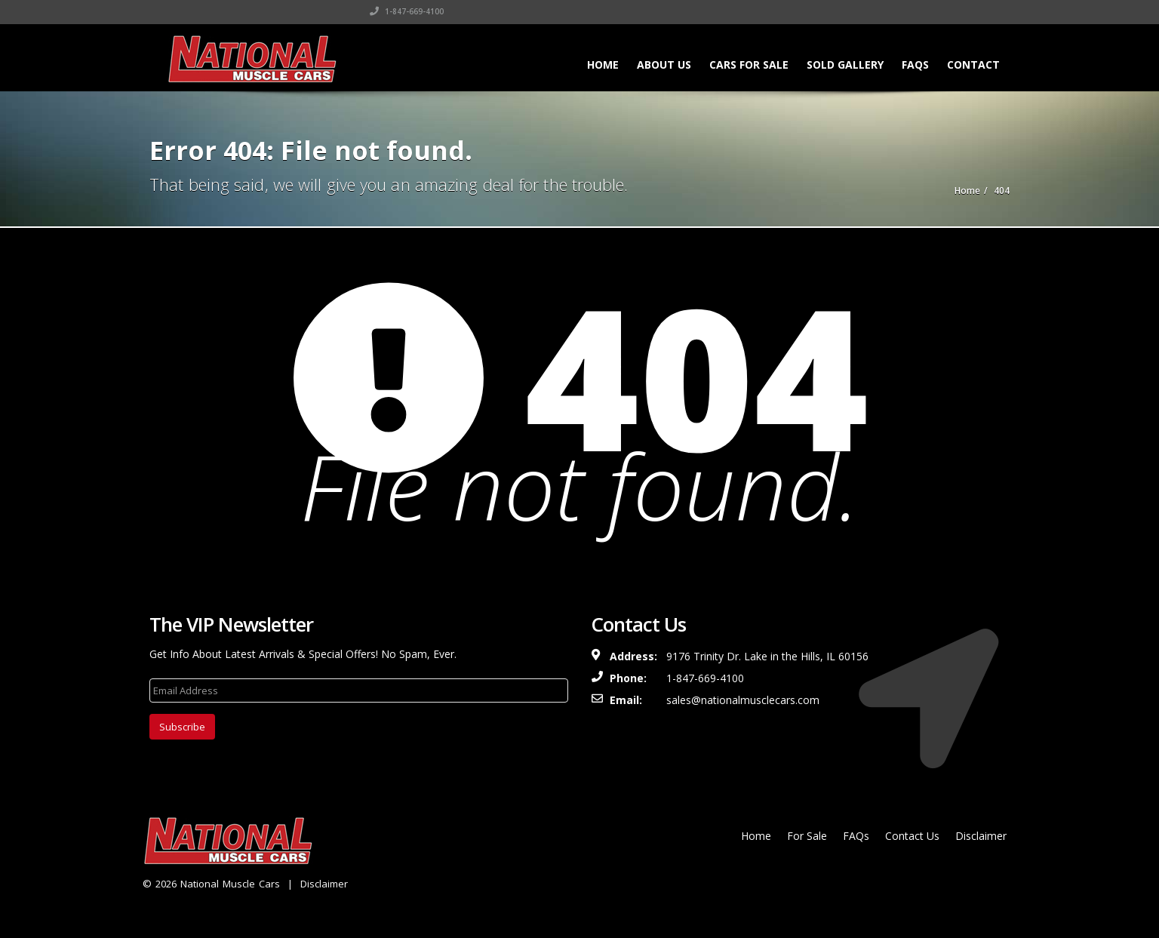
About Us (664, 64)
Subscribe (182, 726)
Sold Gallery (845, 64)
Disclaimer (324, 883)
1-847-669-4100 (848, 11)
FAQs (915, 64)
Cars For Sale (749, 64)
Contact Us (912, 836)
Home (603, 64)
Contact (973, 64)
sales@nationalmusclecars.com (742, 700)
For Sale (807, 836)
